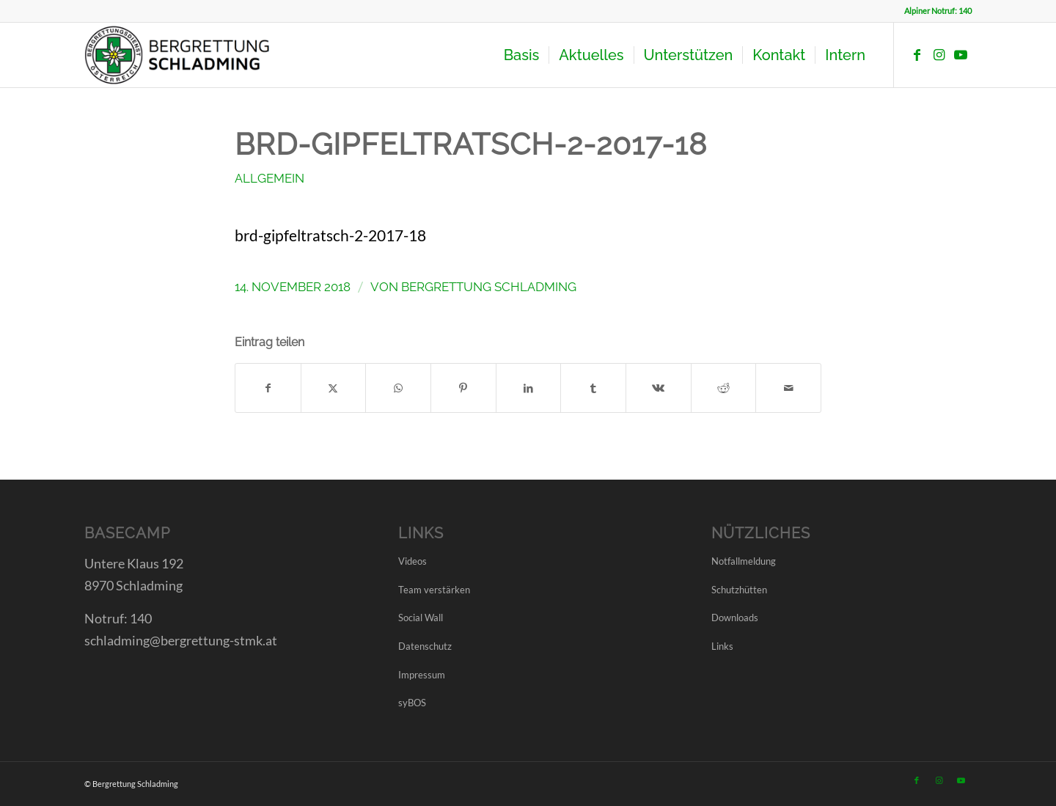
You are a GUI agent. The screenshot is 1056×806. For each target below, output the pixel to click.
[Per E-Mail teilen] (788, 388)
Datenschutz (425, 646)
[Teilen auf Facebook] (268, 388)
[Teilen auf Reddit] (724, 388)
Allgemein (269, 178)
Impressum (421, 675)
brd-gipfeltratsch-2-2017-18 (330, 235)
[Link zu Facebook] (917, 54)
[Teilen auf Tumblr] (593, 388)
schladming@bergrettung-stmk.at (180, 640)
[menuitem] (521, 55)
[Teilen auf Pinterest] (463, 388)
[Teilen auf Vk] (658, 388)
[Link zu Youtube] (961, 54)
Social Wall (420, 617)
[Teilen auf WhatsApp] (398, 388)
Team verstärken (434, 590)
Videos (412, 561)
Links (722, 646)
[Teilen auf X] (333, 388)
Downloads (734, 617)
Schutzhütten (739, 590)
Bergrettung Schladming (488, 286)
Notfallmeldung (743, 561)
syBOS (412, 702)
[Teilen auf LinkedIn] (528, 388)
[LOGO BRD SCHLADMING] (181, 55)
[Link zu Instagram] (939, 54)
